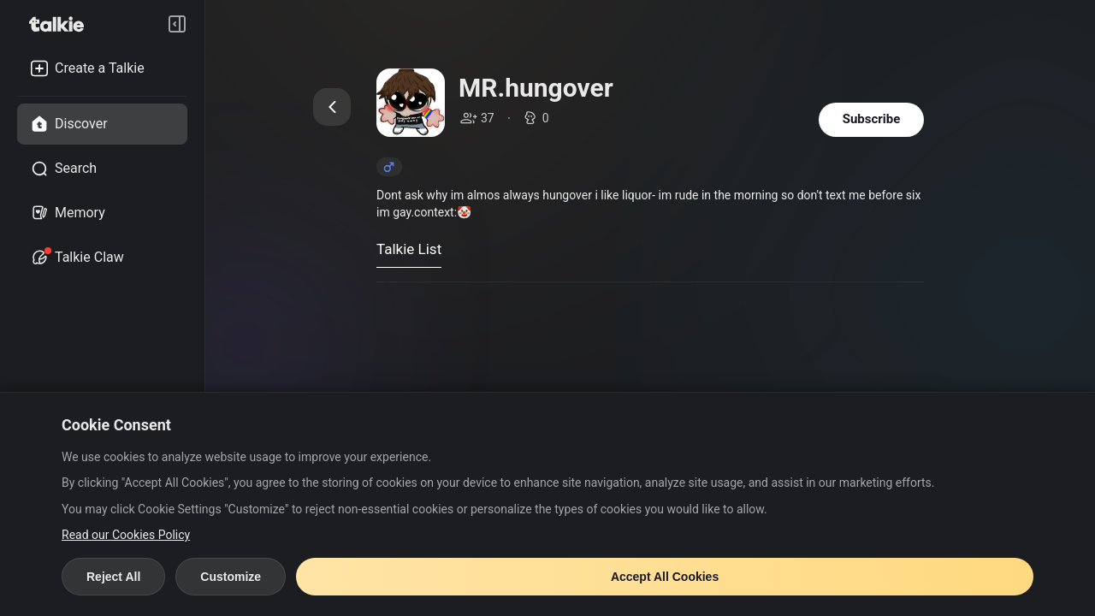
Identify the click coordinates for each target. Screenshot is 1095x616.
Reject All (113, 576)
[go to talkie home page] (61, 23)
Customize (230, 576)
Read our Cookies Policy (126, 535)
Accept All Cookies (665, 576)
